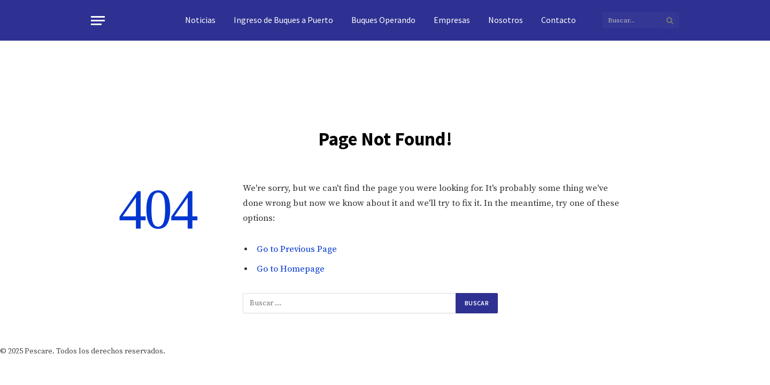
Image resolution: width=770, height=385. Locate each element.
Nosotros (505, 19)
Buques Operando (383, 19)
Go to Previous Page (297, 249)
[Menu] (98, 21)
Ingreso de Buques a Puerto (283, 19)
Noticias (200, 19)
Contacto (558, 19)
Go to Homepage (291, 269)
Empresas (452, 19)
